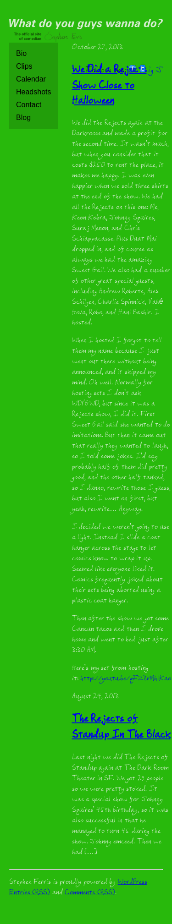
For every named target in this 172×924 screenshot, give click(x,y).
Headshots (33, 92)
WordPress (132, 882)
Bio (21, 53)
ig (150, 71)
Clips (24, 66)
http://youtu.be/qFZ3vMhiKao (125, 679)
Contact (28, 105)
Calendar (31, 79)
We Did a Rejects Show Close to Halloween (109, 86)
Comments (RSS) (90, 893)
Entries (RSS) (29, 893)
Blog (23, 117)
